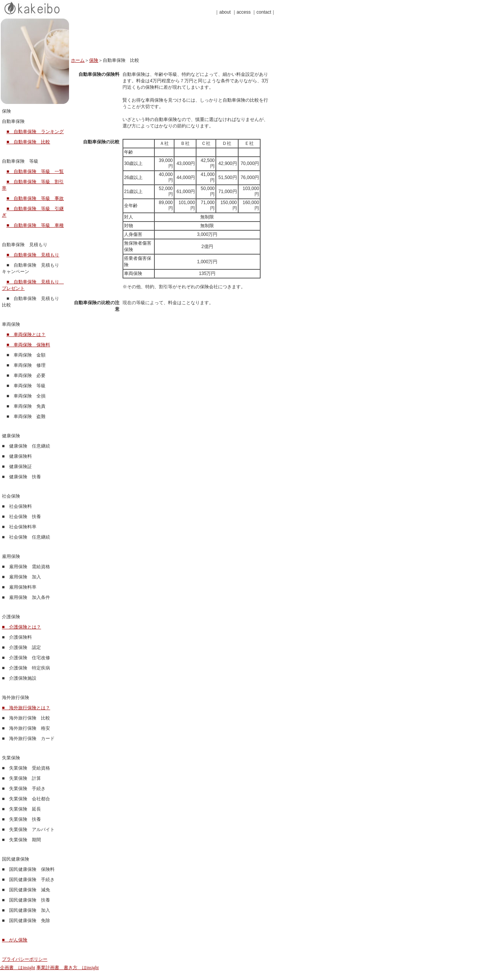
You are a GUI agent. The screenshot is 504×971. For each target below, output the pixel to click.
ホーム (78, 60)
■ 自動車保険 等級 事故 (35, 198)
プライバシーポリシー (24, 959)
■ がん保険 (14, 940)
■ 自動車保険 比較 (28, 142)
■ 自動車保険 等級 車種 (35, 225)
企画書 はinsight (17, 967)
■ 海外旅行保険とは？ (26, 707)
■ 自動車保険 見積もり (32, 255)
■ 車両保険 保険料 (28, 344)
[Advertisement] (159, 40)
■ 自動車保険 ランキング (35, 131)
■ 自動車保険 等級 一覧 (35, 171)
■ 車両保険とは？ (26, 334)
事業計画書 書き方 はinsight (67, 967)
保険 (93, 60)
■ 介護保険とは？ (21, 627)
